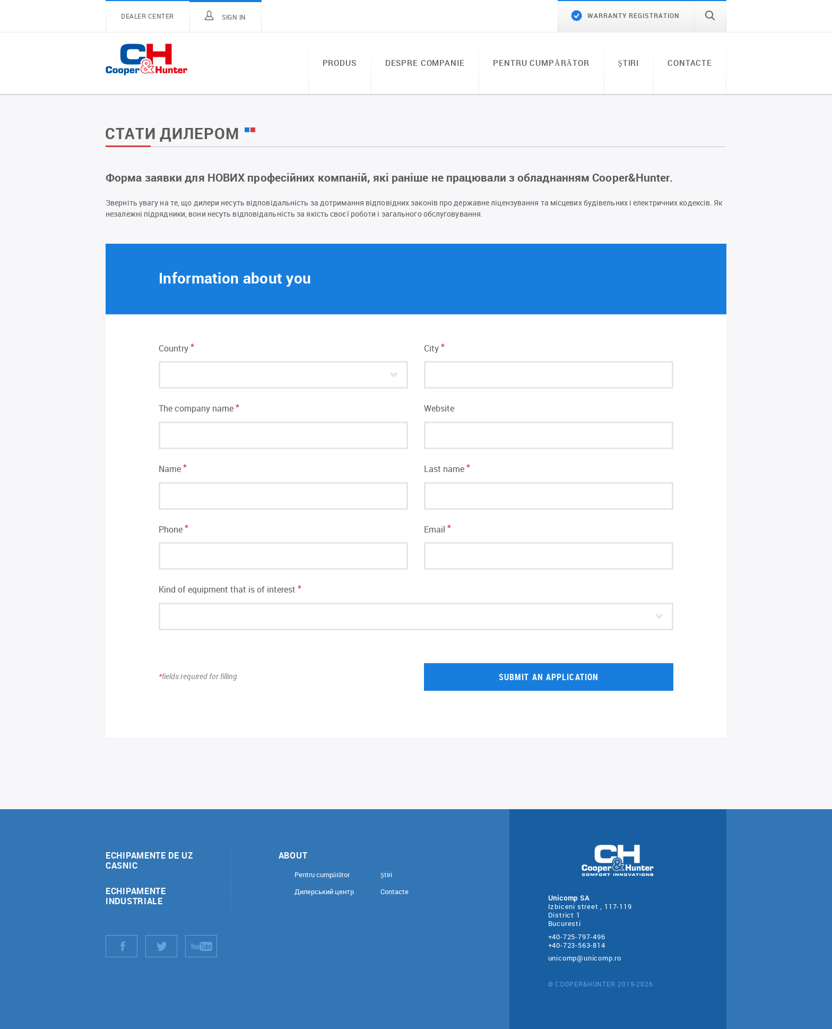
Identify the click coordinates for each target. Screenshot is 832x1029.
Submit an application (549, 676)
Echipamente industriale (136, 896)
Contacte (690, 62)
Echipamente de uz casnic (149, 860)
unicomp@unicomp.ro (584, 958)
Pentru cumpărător (541, 62)
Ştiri (628, 62)
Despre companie (425, 62)
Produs (340, 62)
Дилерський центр (324, 891)
